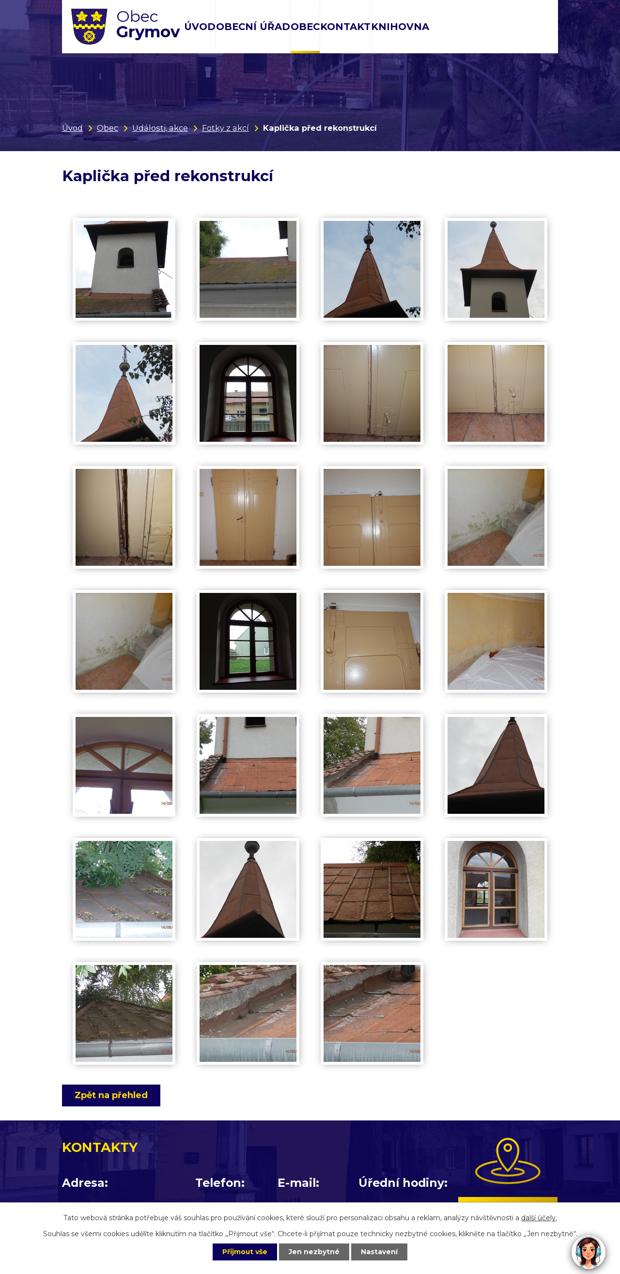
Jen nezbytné (314, 1251)
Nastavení (380, 1251)
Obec (305, 26)
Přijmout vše (244, 1251)
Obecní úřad (253, 26)
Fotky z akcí (225, 128)
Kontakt (345, 26)
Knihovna (400, 26)
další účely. (539, 1217)
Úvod (200, 26)
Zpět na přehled (111, 1095)
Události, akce (160, 128)
